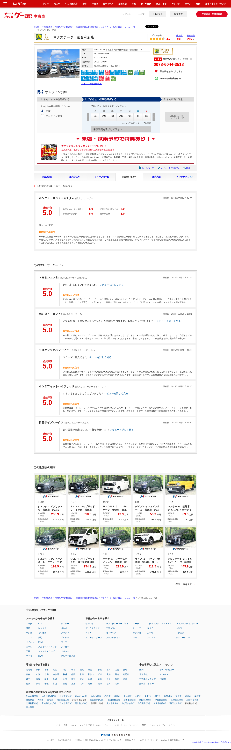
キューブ (137, 628)
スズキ (29, 637)
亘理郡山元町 (192, 700)
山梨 (65, 679)
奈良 (90, 669)
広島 (100, 674)
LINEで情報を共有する (170, 78)
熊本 (117, 679)
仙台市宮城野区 (49, 696)
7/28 (104, 117)
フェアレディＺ (113, 637)
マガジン (164, 674)
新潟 (55, 679)
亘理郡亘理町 (177, 700)
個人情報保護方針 (64, 740)
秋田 (38, 669)
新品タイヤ (161, 4)
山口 (100, 679)
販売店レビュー (129, 177)
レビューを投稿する (170, 168)
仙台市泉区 (96, 696)
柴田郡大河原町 (97, 700)
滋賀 (82, 669)
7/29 (112, 117)
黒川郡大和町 (81, 703)
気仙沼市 (128, 696)
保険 (198, 4)
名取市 (148, 696)
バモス (136, 637)
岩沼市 (178, 696)
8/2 (146, 117)
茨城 (38, 683)
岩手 (28, 679)
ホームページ (148, 168)
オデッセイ (138, 633)
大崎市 (41, 700)
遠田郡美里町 (175, 703)
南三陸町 (30, 707)
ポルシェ (65, 637)
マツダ (29, 656)
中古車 (36, 27)
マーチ (136, 623)
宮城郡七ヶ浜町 (49, 703)
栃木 (47, 669)
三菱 (28, 651)
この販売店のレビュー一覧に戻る (55, 185)
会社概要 (50, 740)
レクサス (42, 628)
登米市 (188, 696)
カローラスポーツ (93, 637)
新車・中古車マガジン (215, 4)
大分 (117, 683)
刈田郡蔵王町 (63, 700)
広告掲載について (177, 740)
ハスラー (180, 628)
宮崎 (125, 669)
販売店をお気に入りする (171, 71)
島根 (90, 683)
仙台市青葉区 (32, 696)
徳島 (100, 683)
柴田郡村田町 (114, 700)
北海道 (29, 669)
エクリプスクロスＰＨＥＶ (159, 623)
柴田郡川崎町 (145, 700)
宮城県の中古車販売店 (64, 27)
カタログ (176, 4)
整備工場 (122, 4)
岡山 (100, 669)
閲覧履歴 (178, 14)
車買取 (95, 4)
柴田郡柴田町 (130, 700)
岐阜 (73, 669)
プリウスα (110, 628)
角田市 (157, 696)
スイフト (151, 637)
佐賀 (117, 669)
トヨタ (29, 623)
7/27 (95, 117)
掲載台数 (191, 35)
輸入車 (57, 4)
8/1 (138, 117)
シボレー (65, 623)
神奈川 (56, 674)
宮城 (28, 683)
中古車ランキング (147, 679)
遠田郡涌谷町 (160, 703)
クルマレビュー (167, 669)
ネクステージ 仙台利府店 (111, 27)
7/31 (129, 117)
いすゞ (41, 623)
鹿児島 (126, 674)
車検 (134, 4)
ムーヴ (150, 633)
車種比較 (143, 674)
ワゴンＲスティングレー (187, 623)
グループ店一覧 (102, 177)
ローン (188, 4)
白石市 (138, 696)
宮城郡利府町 (65, 703)
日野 (40, 637)
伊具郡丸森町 (161, 700)
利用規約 (78, 740)
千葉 (47, 683)
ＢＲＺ (150, 628)
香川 (108, 669)
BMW (40, 656)
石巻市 (107, 696)
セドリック (111, 633)
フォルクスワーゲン (47, 651)
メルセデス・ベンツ (47, 647)
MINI (40, 642)
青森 (28, 674)
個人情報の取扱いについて (95, 740)
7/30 (121, 117)
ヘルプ (141, 14)
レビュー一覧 (130, 27)
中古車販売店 (47, 27)
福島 (38, 679)
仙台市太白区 (81, 696)
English (128, 14)
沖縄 (125, 679)
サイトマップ (152, 740)
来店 (48, 111)
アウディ (65, 633)
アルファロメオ (68, 656)
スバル (29, 647)
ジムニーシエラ (183, 637)
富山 (55, 683)
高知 (108, 679)
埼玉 (47, 679)
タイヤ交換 (146, 4)
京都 (82, 674)
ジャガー (65, 647)
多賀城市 (168, 696)
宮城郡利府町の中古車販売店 (87, 27)
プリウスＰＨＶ (92, 628)
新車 (85, 4)
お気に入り (158, 14)
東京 (55, 669)
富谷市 (50, 700)
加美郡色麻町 (128, 703)
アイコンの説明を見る (91, 83)
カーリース (108, 4)
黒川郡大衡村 (112, 703)
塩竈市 (117, 696)
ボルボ (64, 628)
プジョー (65, 651)
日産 (28, 628)
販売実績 (156, 177)
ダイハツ (30, 642)
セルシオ (89, 623)
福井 (65, 674)
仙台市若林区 (65, 696)
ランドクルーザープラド (117, 623)
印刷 (188, 168)
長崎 (117, 674)
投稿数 (179, 35)
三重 (73, 683)
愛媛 (108, 674)
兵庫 (82, 683)
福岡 (108, 683)
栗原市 (197, 696)
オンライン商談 (54, 116)
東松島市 (30, 700)
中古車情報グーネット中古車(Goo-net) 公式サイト (211, 742)
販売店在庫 (74, 177)
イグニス (180, 633)
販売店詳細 (47, 177)
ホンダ (29, 633)
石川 (65, 669)
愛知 (73, 679)
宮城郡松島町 (32, 703)
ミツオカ (42, 633)
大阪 (82, 679)
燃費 (141, 669)
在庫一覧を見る (184, 584)
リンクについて (115, 740)
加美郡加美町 (144, 703)
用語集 (163, 679)
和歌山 (91, 674)
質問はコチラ (130, 740)
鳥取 (90, 679)
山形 (38, 674)
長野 (65, 683)
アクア (88, 633)
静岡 (73, 674)
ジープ (64, 642)
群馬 (47, 674)
